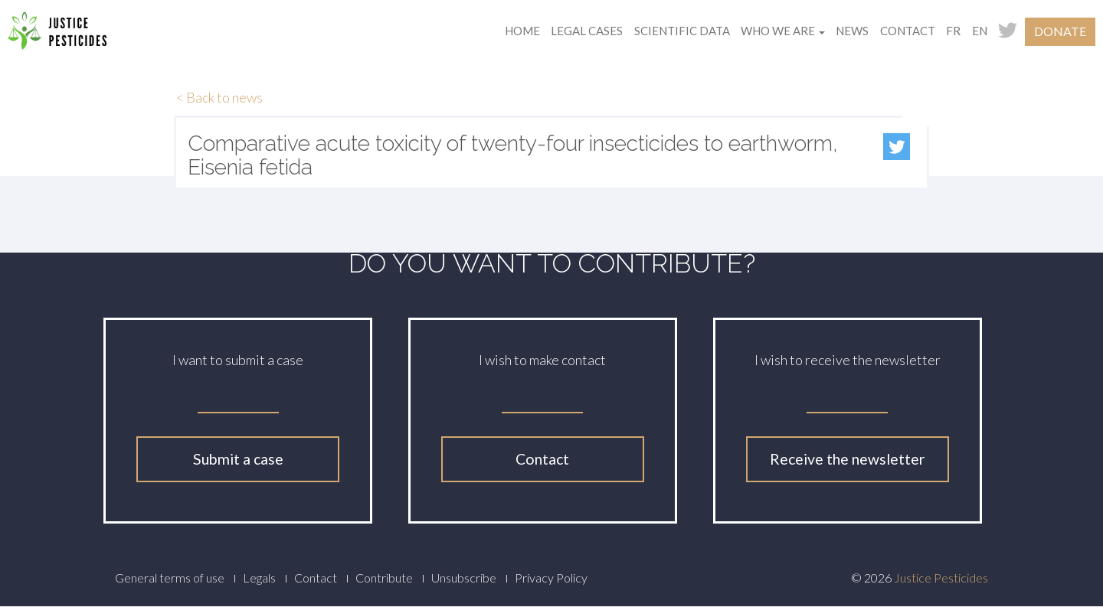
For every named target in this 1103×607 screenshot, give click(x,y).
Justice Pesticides (941, 577)
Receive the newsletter (847, 459)
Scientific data (682, 31)
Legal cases (587, 31)
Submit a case (238, 459)
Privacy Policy (551, 577)
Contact (907, 31)
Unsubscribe (463, 577)
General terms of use (169, 577)
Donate (1060, 31)
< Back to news (219, 97)
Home (522, 31)
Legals (259, 577)
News (852, 31)
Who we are (783, 31)
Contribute (384, 577)
